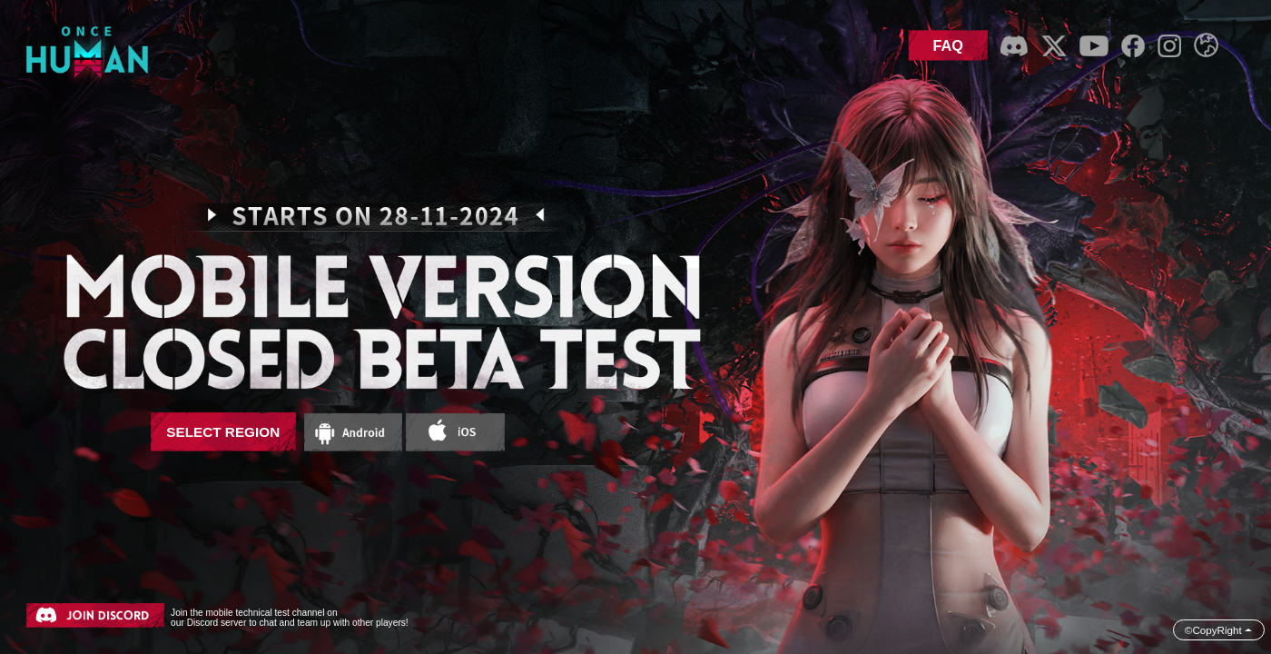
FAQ (947, 45)
